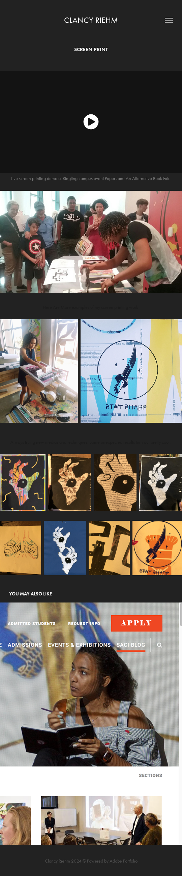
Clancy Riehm (91, 20)
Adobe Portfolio (124, 861)
